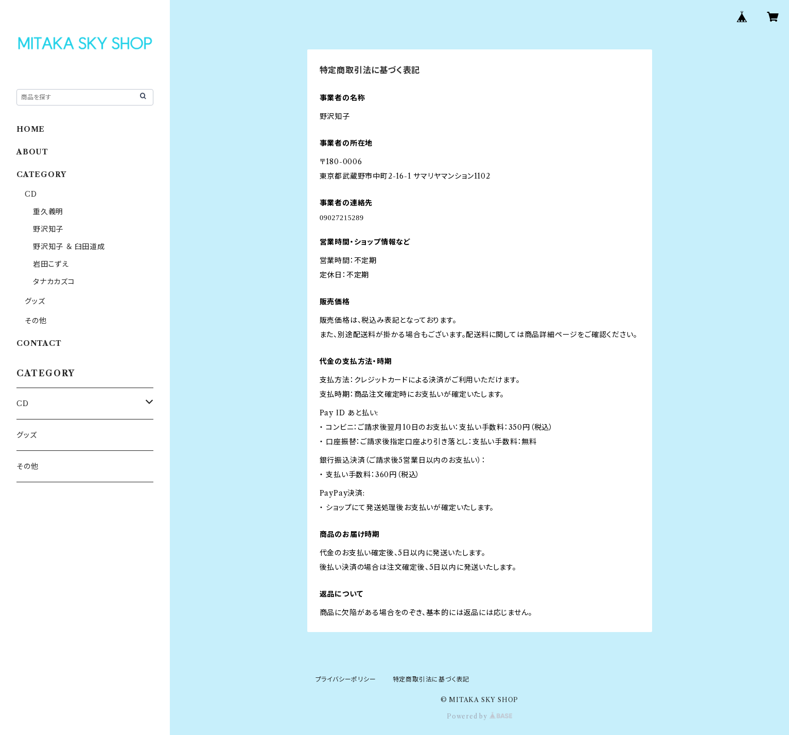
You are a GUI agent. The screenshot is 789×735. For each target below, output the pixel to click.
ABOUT (32, 151)
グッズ (35, 301)
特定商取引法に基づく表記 (431, 679)
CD (31, 194)
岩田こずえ (51, 264)
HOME (30, 129)
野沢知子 (48, 229)
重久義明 (48, 211)
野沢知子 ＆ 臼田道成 (69, 246)
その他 (35, 320)
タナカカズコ (54, 281)
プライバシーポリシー (345, 679)
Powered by (479, 716)
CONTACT (39, 343)
